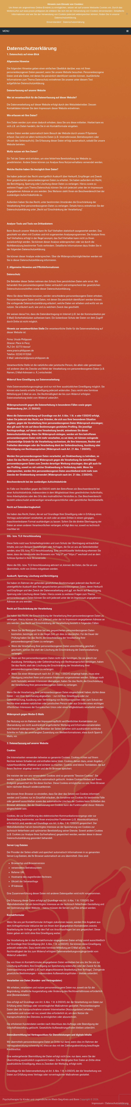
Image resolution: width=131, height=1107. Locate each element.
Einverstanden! (54, 22)
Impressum (97, 1103)
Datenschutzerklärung (116, 1103)
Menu (6, 31)
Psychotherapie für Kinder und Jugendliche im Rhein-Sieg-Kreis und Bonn (41, 1099)
